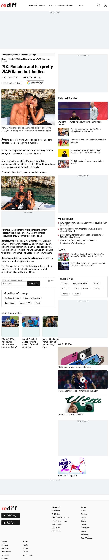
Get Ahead (85, 528)
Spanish (65, 294)
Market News (6, 552)
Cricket (83, 524)
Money (52, 5)
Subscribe (33, 283)
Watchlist (5, 555)
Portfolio (4, 559)
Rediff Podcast (86, 538)
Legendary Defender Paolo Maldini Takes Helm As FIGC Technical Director (81, 236)
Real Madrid (9, 303)
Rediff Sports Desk (11, 77)
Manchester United (80, 283)
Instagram (99, 289)
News (42, 5)
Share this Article (12, 83)
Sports (11, 59)
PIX (75, 289)
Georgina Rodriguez (32, 298)
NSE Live (4, 548)
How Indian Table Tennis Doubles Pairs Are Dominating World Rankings (78, 242)
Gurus (71, 5)
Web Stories (65, 343)
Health (25, 545)
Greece (76, 294)
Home (31, 5)
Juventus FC (25, 303)
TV (75, 5)
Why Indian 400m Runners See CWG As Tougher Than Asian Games (83, 224)
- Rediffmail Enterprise (60, 518)
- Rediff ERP (56, 531)
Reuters (86, 289)
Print (51, 281)
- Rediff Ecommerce (59, 521)
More (81, 5)
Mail (35, 5)
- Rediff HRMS (57, 524)
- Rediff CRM (56, 528)
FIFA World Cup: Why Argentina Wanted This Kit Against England (81, 230)
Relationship (27, 555)
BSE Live (4, 545)
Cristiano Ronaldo (12, 298)
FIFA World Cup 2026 (67, 475)
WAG (38, 303)
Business (84, 514)
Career (25, 552)
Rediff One (56, 514)
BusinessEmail (63, 5)
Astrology (85, 535)
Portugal (65, 289)
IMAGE (96, 283)
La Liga (64, 283)
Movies (84, 518)
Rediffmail (56, 511)
